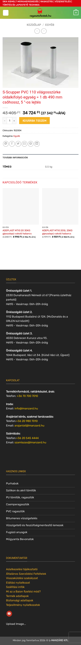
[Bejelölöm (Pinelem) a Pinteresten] (31, 144)
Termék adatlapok (17, 596)
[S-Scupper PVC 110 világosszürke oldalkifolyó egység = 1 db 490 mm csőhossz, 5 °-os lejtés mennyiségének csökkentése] (5, 120)
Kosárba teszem (34, 120)
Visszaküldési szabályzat (22, 578)
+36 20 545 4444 (27, 438)
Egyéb (49, 24)
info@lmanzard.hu (26, 408)
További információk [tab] (15, 157)
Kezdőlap (34, 24)
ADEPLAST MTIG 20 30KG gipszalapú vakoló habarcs (17, 232)
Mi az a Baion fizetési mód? (23, 591)
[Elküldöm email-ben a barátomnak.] (24, 144)
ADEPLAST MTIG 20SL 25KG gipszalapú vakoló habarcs (57, 232)
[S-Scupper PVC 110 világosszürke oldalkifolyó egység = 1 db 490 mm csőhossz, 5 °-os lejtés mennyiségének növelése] (14, 120)
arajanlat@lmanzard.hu (29, 425)
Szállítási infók (15, 587)
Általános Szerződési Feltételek (26, 573)
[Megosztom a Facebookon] (12, 144)
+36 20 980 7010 (27, 421)
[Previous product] (43, 31)
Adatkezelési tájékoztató (21, 569)
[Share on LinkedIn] (37, 144)
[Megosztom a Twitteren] (18, 144)
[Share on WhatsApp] (6, 144)
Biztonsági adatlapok (19, 600)
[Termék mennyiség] (9, 120)
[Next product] (37, 31)
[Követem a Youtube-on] (9, 614)
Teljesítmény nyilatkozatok (23, 605)
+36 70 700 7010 (27, 396)
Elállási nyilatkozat (18, 582)
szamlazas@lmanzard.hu (30, 442)
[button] (5, 13)
